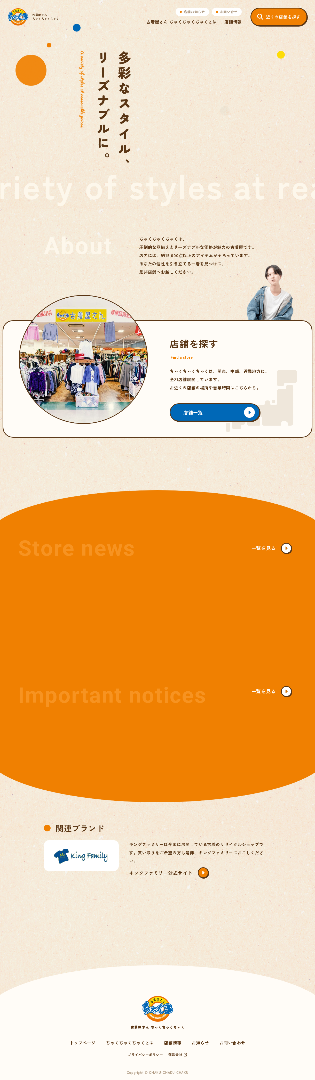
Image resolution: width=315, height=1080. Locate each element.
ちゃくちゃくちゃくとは (130, 1043)
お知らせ (200, 1043)
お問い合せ (229, 11)
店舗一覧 (193, 412)
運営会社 (175, 1054)
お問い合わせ (232, 1043)
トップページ (83, 1043)
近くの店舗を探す (283, 17)
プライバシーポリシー (145, 1054)
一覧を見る (263, 548)
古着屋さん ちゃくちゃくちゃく (157, 1013)
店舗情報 (233, 22)
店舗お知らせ (194, 11)
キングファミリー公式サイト (161, 872)
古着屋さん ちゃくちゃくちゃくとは (181, 22)
